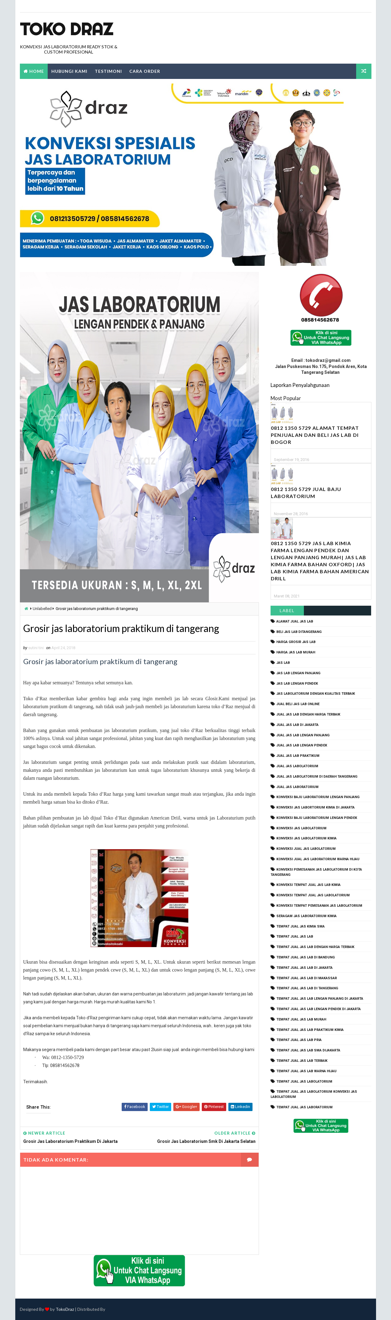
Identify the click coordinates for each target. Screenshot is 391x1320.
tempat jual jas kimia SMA (300, 926)
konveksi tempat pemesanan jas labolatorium (319, 906)
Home (36, 71)
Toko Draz (66, 29)
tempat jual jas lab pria (299, 1040)
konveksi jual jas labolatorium (306, 849)
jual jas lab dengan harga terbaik (308, 714)
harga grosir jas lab (295, 642)
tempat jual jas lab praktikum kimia (310, 1030)
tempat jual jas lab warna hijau (306, 1071)
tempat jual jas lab (294, 937)
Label (287, 610)
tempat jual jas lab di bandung (305, 957)
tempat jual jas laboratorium (304, 1107)
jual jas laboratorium (297, 787)
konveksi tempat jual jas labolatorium (313, 895)
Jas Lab (283, 663)
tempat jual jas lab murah (301, 1019)
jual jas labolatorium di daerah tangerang (316, 777)
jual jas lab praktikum (297, 756)
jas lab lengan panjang (298, 673)
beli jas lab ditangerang (299, 632)
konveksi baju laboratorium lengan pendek (316, 818)
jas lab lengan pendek (297, 684)
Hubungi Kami (69, 71)
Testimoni (108, 71)
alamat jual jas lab (294, 621)
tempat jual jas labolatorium (304, 1082)
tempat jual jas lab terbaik (301, 1061)
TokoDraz (65, 1309)
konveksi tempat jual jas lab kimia (308, 885)
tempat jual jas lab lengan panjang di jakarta (319, 999)
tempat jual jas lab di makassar (306, 978)
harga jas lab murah (295, 652)
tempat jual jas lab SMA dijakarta (308, 1050)
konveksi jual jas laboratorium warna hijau (318, 859)
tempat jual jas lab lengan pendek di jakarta (318, 1009)
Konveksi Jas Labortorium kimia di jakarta (315, 807)
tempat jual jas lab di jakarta (304, 968)
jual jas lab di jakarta (297, 725)
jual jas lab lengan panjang (303, 735)
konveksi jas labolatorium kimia (306, 838)
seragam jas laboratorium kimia (306, 916)
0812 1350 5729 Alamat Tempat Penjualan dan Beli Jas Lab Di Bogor (315, 435)
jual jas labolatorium (297, 766)
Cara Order (144, 71)
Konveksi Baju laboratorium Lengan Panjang (318, 797)
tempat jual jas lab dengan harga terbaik (315, 947)
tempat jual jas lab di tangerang (307, 988)
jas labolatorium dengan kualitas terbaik (315, 694)
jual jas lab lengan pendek (301, 745)
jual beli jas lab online (297, 704)
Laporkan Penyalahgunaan (300, 385)
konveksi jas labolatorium (301, 828)
